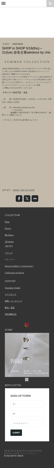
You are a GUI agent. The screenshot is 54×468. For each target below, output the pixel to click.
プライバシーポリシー (28, 453)
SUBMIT (16, 433)
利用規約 (13, 450)
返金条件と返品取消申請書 (29, 450)
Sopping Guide (12, 287)
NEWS (16, 190)
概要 (6, 450)
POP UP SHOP (27, 190)
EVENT (6, 44)
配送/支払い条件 (10, 453)
